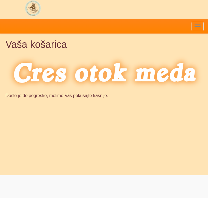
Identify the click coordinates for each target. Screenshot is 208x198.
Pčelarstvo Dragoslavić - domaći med (33, 8)
